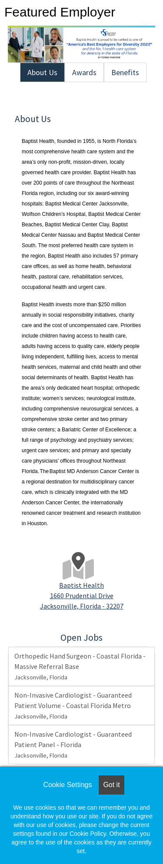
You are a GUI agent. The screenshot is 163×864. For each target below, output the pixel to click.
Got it (111, 784)
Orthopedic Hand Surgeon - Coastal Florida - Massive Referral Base (80, 666)
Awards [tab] (84, 72)
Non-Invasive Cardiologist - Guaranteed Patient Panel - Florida (73, 744)
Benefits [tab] (125, 72)
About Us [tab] (42, 72)
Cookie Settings (67, 784)
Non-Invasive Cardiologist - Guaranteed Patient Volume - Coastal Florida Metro (73, 705)
